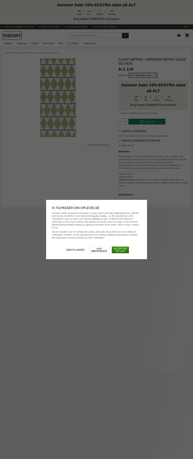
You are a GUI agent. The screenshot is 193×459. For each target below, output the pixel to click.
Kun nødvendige (99, 249)
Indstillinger (75, 250)
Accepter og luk (120, 249)
